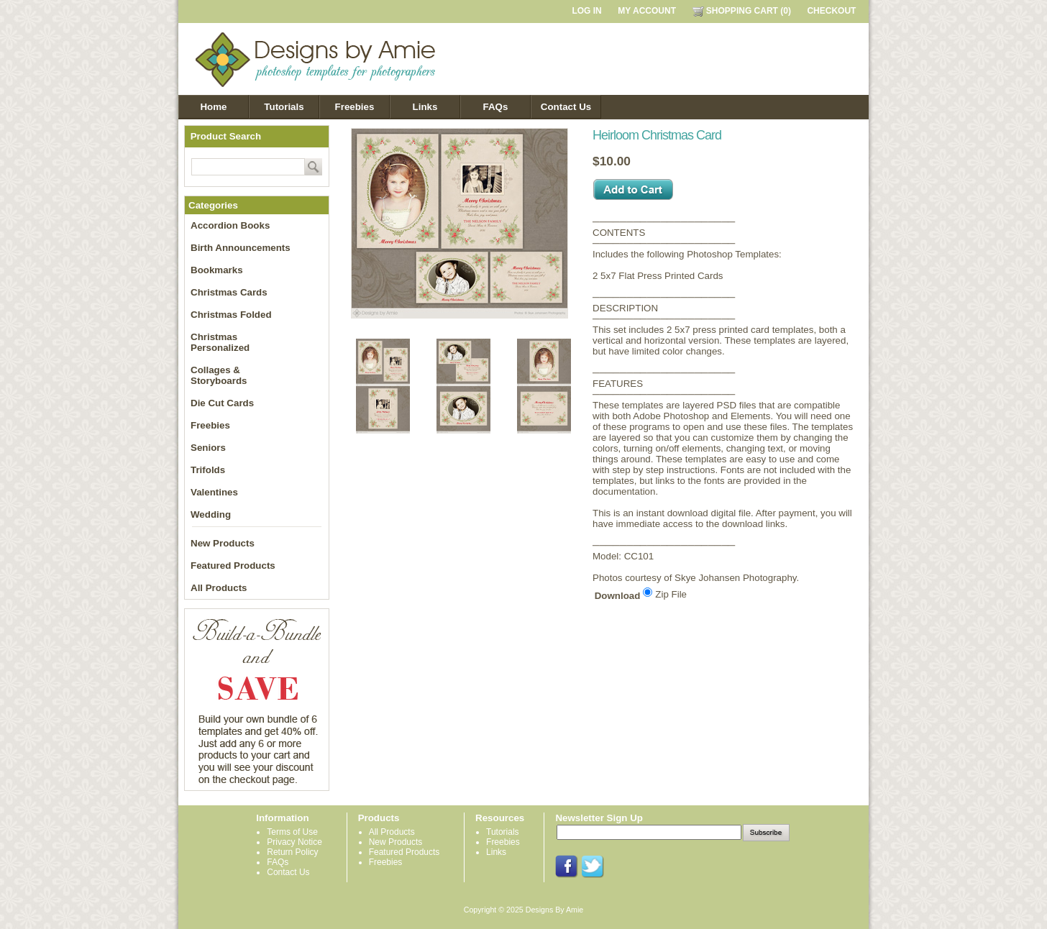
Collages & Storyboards (219, 375)
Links (425, 106)
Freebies (355, 106)
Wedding (211, 514)
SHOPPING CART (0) (741, 11)
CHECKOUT (831, 11)
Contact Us (566, 106)
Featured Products (233, 565)
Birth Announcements (241, 247)
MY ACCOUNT (647, 11)
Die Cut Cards (222, 403)
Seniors (208, 447)
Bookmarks (217, 270)
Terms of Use (292, 832)
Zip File (671, 593)
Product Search (226, 136)
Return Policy (292, 852)
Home (213, 106)
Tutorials (283, 106)
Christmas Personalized (220, 342)
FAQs (495, 106)
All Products (219, 587)
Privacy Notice (294, 842)
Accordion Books (230, 225)
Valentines (214, 492)
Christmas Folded (231, 314)
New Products (223, 543)
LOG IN (586, 11)
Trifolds (208, 469)
